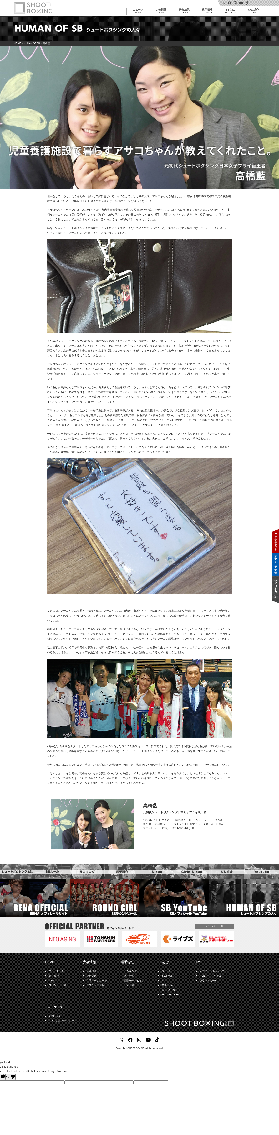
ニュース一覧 (56, 971)
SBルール (167, 976)
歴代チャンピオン (134, 980)
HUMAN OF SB (170, 994)
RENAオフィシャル (210, 976)
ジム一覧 (129, 985)
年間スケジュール (97, 980)
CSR (51, 980)
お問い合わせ (56, 1016)
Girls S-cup (168, 985)
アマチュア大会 (95, 985)
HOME (49, 962)
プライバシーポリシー (61, 1020)
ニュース (138, 11)
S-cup (165, 980)
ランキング (130, 971)
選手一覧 (129, 976)
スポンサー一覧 (57, 985)
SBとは (230, 11)
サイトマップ (54, 1007)
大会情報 (161, 11)
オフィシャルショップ (212, 971)
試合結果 (184, 11)
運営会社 (54, 976)
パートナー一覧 (214, 926)
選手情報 (207, 11)
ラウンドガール (208, 980)
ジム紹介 (253, 11)
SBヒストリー (170, 990)
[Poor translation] (11, 1077)
